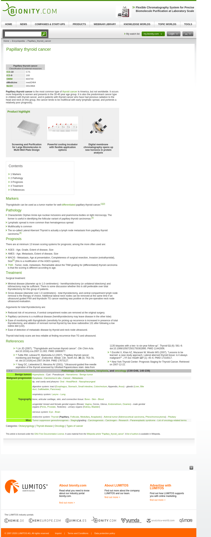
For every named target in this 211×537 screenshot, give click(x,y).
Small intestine (85, 386)
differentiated (68, 204)
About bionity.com (72, 485)
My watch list (133, 33)
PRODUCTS (79, 24)
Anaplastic (96, 417)
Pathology (68, 370)
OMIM (9, 79)
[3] (92, 218)
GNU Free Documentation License (49, 434)
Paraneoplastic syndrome (143, 420)
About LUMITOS (116, 485)
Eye (51, 412)
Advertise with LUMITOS (160, 487)
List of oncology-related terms (171, 420)
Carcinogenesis (96, 420)
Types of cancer (74, 426)
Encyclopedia (18, 41)
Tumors (90, 370)
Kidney (87, 407)
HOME (8, 24)
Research (123, 420)
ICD (8, 72)
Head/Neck (71, 381)
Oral (62, 381)
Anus (121, 386)
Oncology (60, 426)
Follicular (74, 417)
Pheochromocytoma (155, 417)
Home (6, 41)
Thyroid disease (44, 426)
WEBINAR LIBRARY (105, 24)
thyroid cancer (69, 91)
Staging (74, 420)
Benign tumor (86, 374)
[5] (13, 260)
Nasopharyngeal (87, 381)
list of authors (133, 434)
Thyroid (54, 417)
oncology (120, 370)
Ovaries (126, 404)
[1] (102, 204)
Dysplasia (37, 378)
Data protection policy (104, 533)
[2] (104, 204)
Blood (101, 399)
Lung (62, 394)
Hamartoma (72, 374)
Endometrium (115, 404)
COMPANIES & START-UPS (50, 24)
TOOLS (188, 24)
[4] (20, 233)
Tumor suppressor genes (44, 420)
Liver (136, 386)
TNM (10, 265)
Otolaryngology (26, 426)
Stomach (72, 386)
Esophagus (61, 386)
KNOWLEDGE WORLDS (137, 24)
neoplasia (102, 370)
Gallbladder (43, 389)
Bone (87, 399)
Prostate (51, 407)
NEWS (23, 24)
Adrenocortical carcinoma (131, 417)
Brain (57, 412)
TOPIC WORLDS (167, 24)
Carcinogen (111, 420)
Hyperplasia (38, 374)
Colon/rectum (100, 386)
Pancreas (55, 389)
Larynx (55, 394)
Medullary (85, 417)
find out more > (67, 502)
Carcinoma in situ (52, 378)
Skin (94, 399)
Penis (43, 407)
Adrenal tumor (111, 417)
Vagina (88, 404)
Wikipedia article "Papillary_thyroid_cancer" (105, 434)
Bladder (95, 407)
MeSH (9, 86)
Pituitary (172, 417)
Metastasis (77, 378)
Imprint (58, 533)
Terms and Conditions (78, 533)
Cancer (80, 370)
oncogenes (63, 420)
